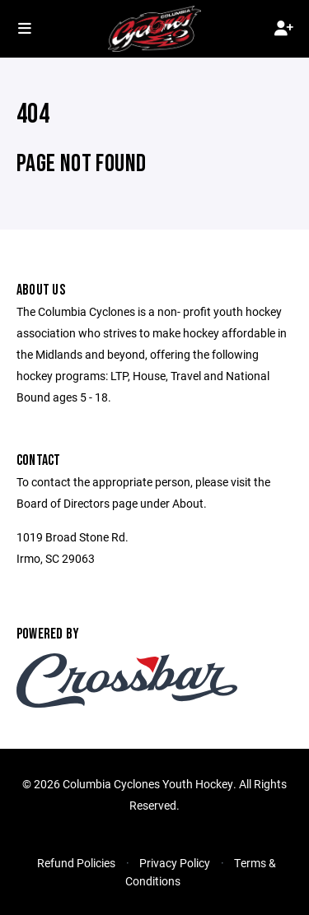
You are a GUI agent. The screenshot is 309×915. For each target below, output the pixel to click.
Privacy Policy (174, 863)
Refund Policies (76, 863)
